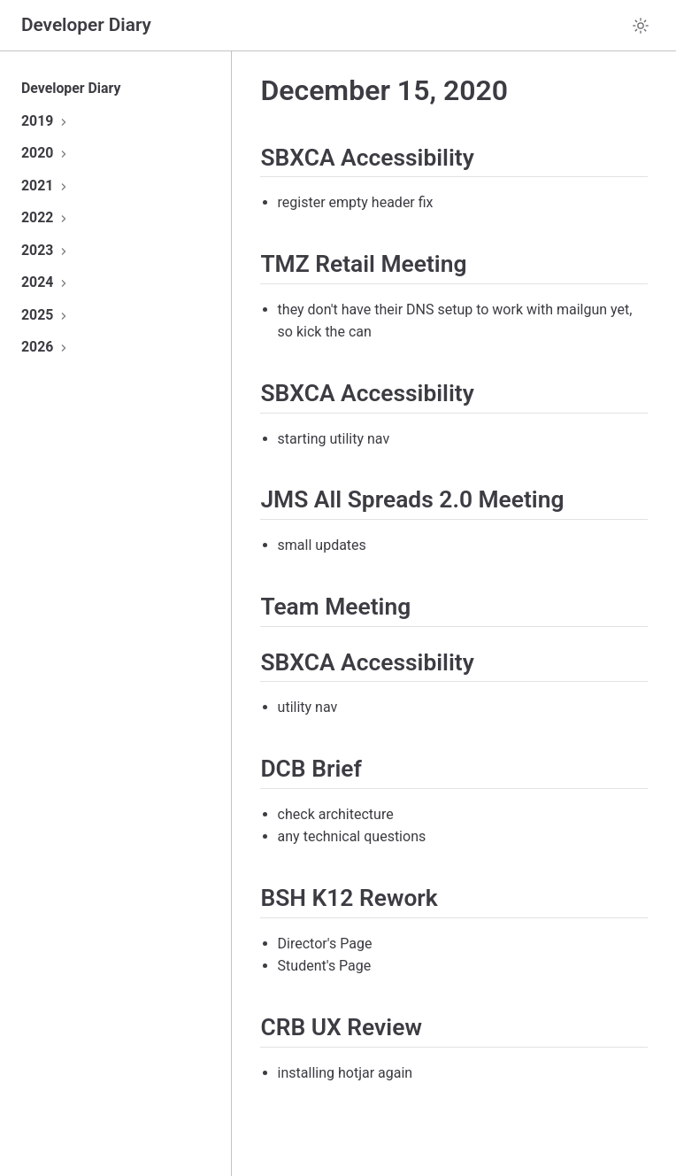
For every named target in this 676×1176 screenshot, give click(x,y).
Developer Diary (70, 88)
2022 (46, 217)
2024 (46, 282)
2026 (46, 346)
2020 (46, 152)
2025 (46, 314)
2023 (46, 250)
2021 (46, 185)
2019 (46, 120)
